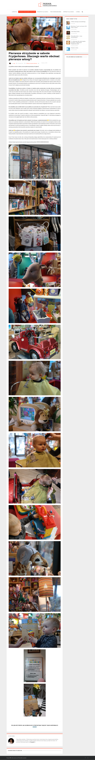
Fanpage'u (32, 742)
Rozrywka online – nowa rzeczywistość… (76, 37)
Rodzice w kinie (74, 47)
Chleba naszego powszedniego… (78, 21)
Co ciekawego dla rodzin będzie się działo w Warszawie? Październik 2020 (78, 42)
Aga (14, 63)
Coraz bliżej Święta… (75, 31)
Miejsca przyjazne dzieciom (14, 17)
